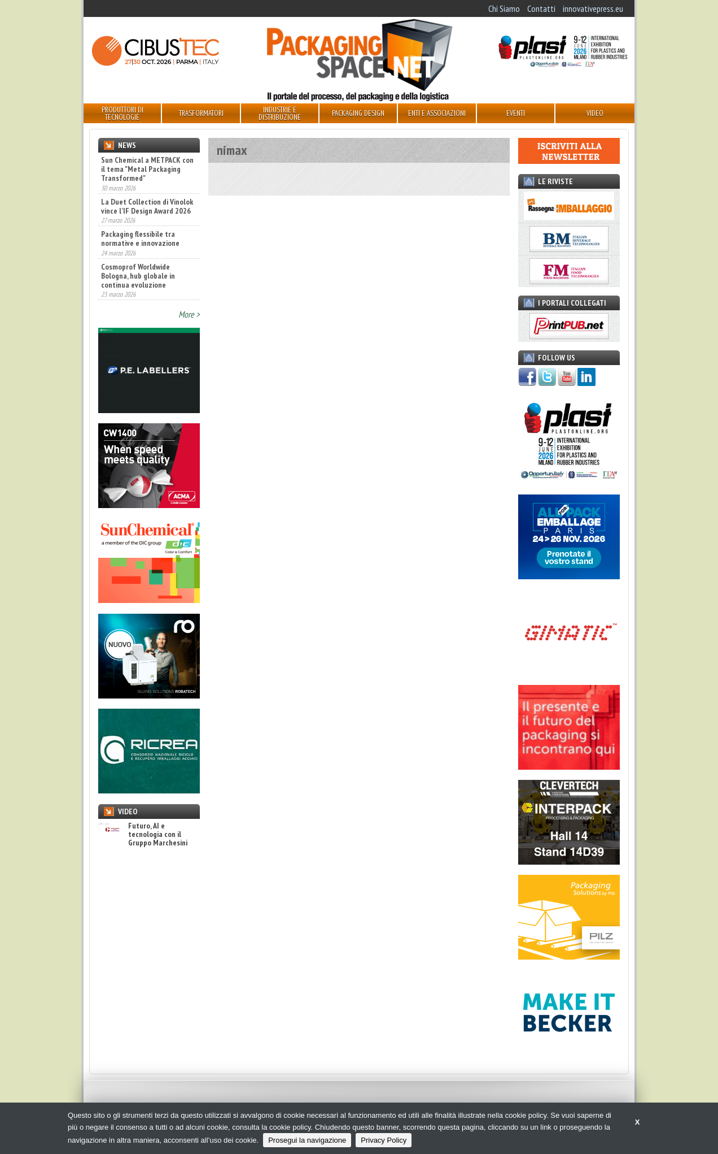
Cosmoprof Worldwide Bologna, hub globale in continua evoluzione (138, 275)
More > (189, 314)
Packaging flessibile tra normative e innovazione (140, 238)
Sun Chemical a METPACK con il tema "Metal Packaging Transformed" (147, 169)
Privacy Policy (383, 1140)
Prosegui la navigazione (307, 1140)
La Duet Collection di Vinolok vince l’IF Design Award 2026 (147, 206)
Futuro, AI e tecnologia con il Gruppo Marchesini (142, 835)
